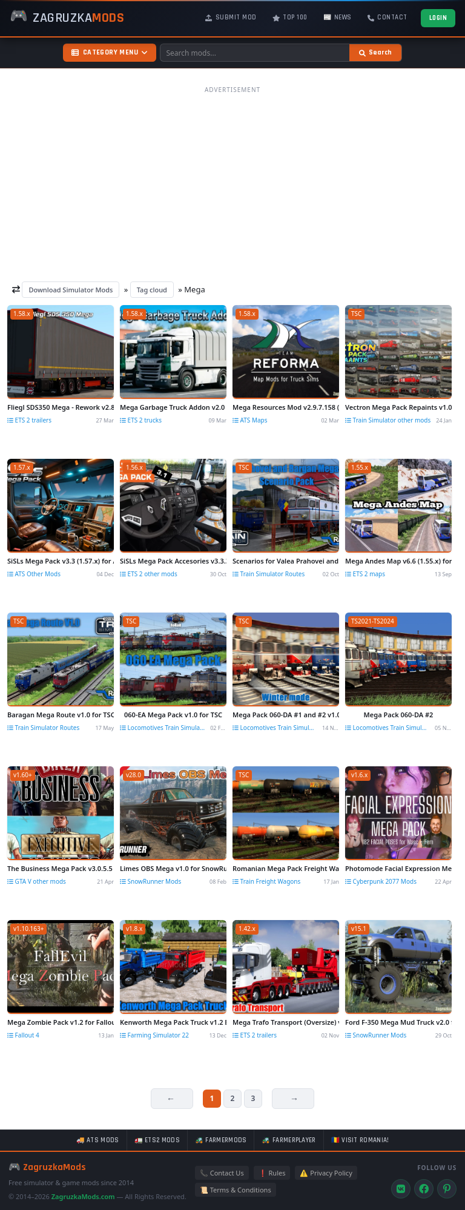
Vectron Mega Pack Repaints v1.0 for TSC (398, 407)
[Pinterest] (447, 1188)
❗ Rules (272, 1172)
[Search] (375, 52)
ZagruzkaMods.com (83, 1196)
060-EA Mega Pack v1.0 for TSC (173, 714)
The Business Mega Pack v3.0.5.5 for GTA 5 (60, 868)
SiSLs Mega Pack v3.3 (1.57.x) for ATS (60, 560)
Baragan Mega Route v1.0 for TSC (60, 714)
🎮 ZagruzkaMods (47, 1167)
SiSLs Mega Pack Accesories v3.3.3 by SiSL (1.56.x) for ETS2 (173, 560)
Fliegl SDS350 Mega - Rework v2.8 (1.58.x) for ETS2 (60, 407)
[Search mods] (254, 52)
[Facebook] (424, 1188)
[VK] (401, 1188)
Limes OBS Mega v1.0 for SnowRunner (173, 868)
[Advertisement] (232, 183)
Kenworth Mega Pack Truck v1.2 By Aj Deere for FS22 (173, 1022)
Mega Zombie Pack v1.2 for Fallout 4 (60, 1022)
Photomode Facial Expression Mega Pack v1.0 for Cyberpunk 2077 (398, 868)
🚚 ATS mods (97, 1140)
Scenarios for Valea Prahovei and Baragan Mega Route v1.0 (285, 560)
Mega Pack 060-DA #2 (399, 714)
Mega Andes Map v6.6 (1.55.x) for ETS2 (398, 560)
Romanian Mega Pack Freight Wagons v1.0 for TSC (285, 868)
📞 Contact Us (222, 1172)
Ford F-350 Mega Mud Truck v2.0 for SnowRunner (398, 1022)
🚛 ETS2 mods (157, 1140)
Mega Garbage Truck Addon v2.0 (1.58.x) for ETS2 (173, 407)
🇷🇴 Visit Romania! (360, 1140)
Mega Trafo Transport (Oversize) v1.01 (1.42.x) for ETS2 (285, 1022)
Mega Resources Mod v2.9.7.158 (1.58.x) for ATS (285, 407)
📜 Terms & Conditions (235, 1189)
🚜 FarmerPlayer (288, 1140)
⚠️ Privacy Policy (326, 1172)
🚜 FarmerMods (221, 1140)
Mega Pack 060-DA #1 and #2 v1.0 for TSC (285, 714)
